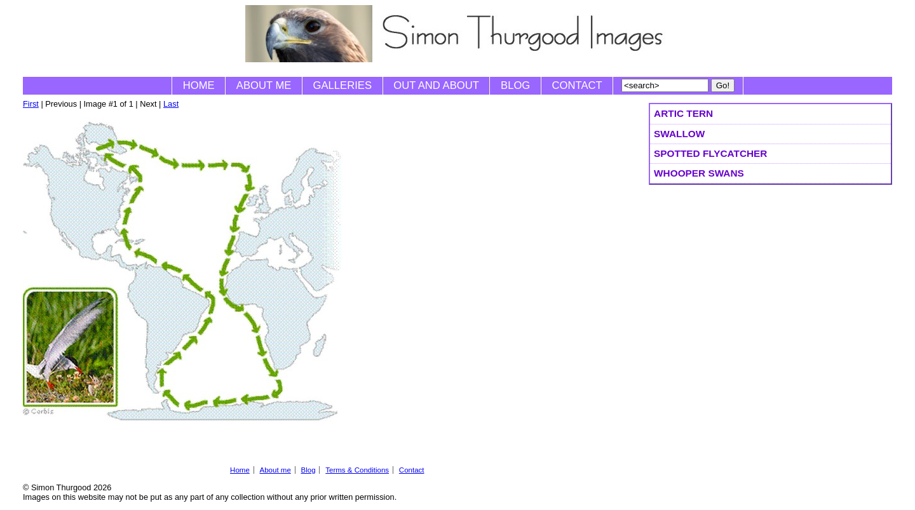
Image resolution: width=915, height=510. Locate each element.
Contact (577, 85)
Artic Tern (683, 113)
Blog (515, 85)
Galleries (342, 85)
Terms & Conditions (357, 470)
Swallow (679, 133)
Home (199, 85)
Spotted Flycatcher (710, 153)
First (31, 104)
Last (171, 104)
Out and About (436, 85)
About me (264, 85)
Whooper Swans (699, 173)
